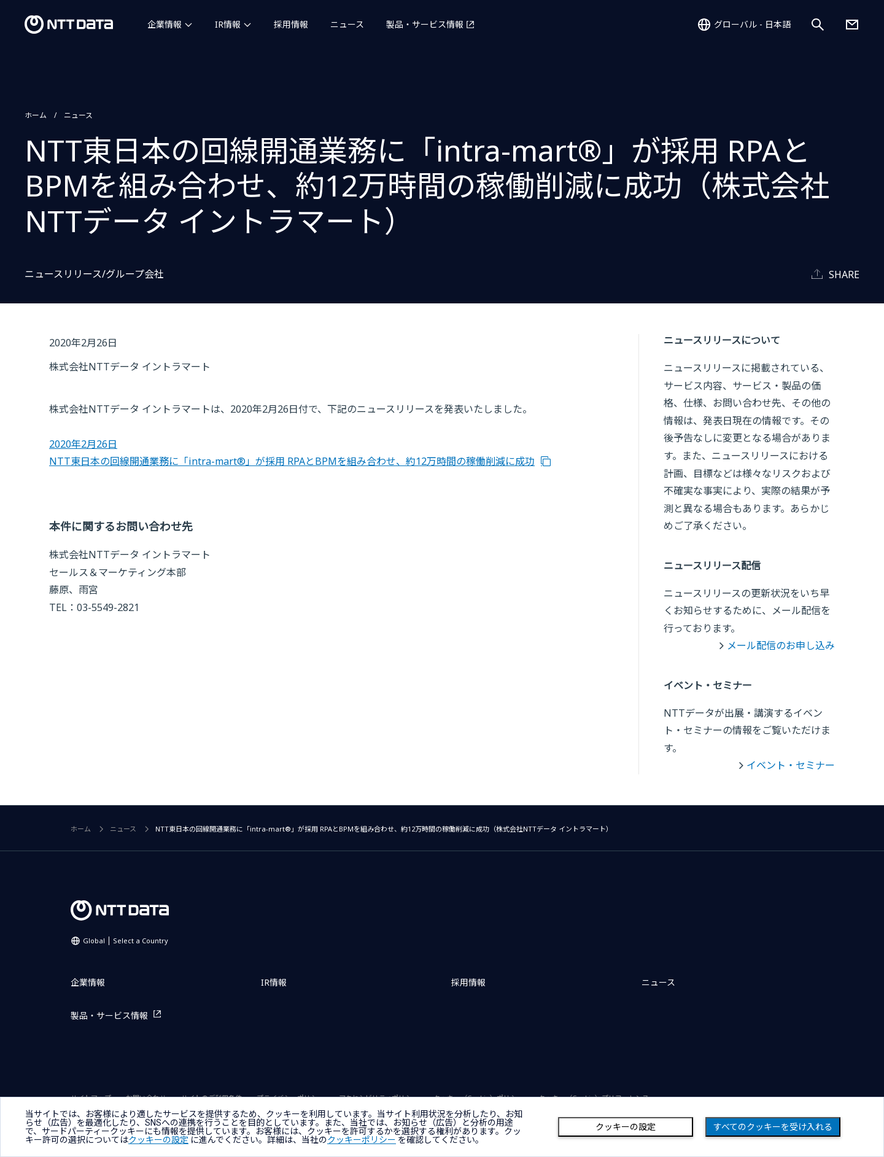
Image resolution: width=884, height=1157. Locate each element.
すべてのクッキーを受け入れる (772, 1127)
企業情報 (164, 24)
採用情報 (291, 24)
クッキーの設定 (625, 1127)
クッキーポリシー (361, 1140)
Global (125, 940)
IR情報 (228, 24)
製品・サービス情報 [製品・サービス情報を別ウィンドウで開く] (424, 24)
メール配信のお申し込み (781, 645)
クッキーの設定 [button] (158, 1140)
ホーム (36, 115)
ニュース (347, 24)
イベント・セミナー (790, 765)
